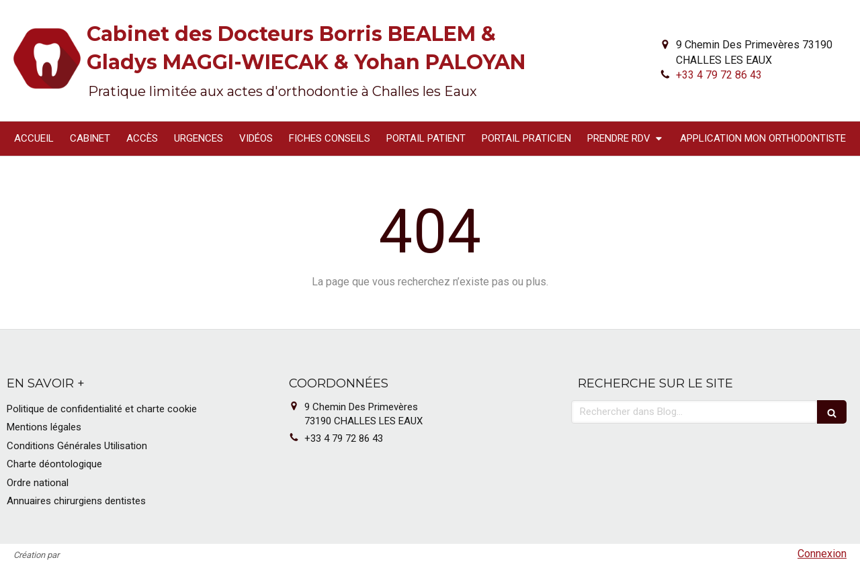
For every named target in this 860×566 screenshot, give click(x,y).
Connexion (822, 553)
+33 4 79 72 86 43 (719, 74)
